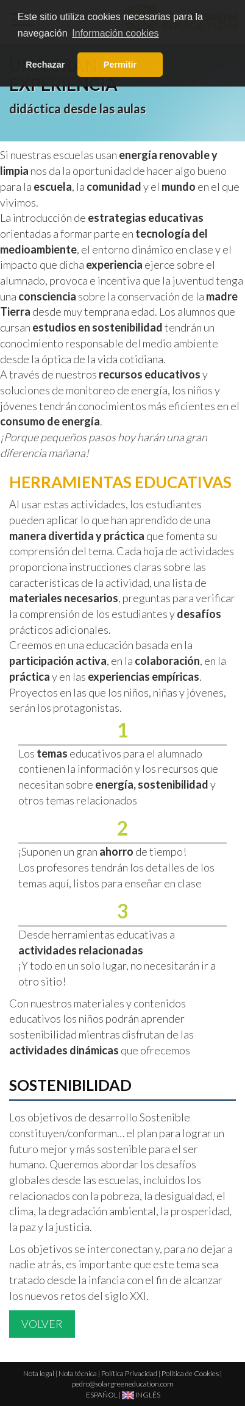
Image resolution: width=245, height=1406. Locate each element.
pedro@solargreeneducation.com (123, 1383)
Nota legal (38, 1373)
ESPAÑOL (102, 1394)
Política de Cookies (190, 1373)
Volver (42, 1323)
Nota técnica (78, 1373)
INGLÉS (141, 1394)
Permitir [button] (120, 64)
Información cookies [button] (115, 33)
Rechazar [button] (45, 64)
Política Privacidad (129, 1373)
